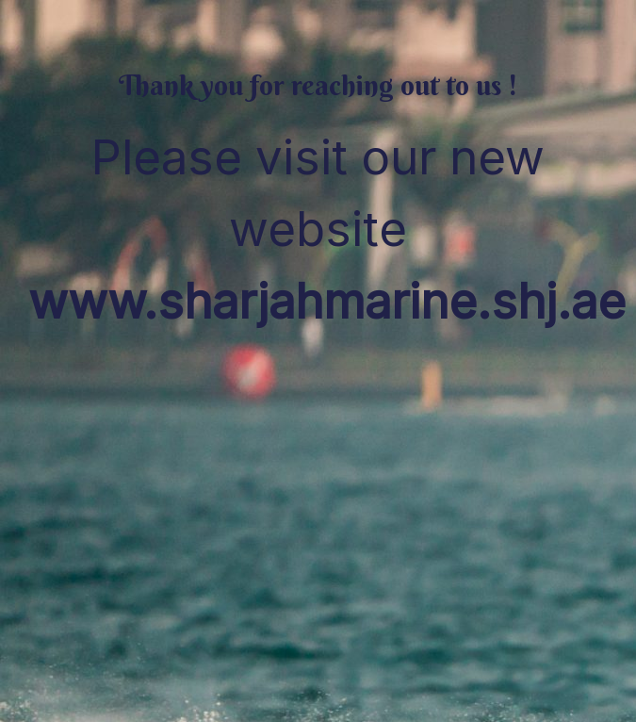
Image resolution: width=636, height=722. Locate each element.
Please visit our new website (327, 229)
